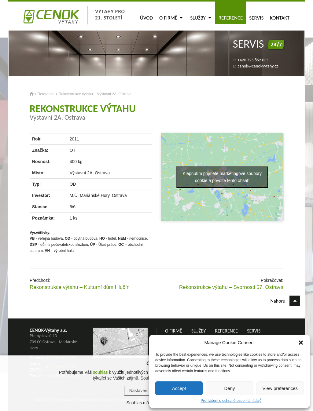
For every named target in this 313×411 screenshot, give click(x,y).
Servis (256, 18)
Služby (200, 18)
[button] (301, 343)
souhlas (100, 372)
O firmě (170, 18)
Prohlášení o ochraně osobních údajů (231, 400)
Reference (231, 18)
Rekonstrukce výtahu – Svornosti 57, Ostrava (231, 287)
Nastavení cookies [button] (146, 390)
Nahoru (285, 301)
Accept (179, 388)
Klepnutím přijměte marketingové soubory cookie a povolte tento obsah (222, 177)
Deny (229, 388)
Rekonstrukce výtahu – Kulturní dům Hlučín (80, 287)
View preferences (280, 388)
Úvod (146, 18)
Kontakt (279, 18)
